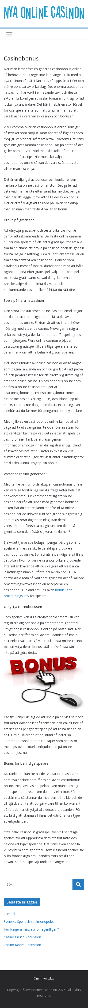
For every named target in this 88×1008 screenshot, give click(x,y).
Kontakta (48, 978)
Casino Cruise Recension (22, 937)
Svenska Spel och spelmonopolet (29, 921)
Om (36, 978)
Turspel (9, 914)
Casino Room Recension (22, 945)
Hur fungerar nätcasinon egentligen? (31, 929)
